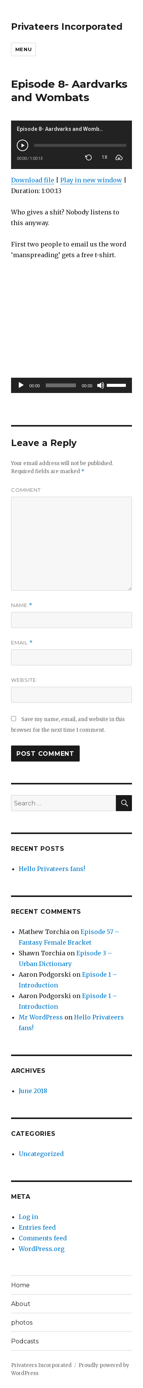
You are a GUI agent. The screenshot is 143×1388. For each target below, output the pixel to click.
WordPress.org (41, 1249)
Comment (26, 490)
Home (20, 1285)
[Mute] (100, 385)
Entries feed (37, 1227)
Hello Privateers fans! (52, 869)
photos (21, 1322)
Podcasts (25, 1341)
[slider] (61, 385)
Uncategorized (41, 1154)
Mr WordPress (41, 1017)
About (21, 1303)
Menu (23, 49)
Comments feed (43, 1238)
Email (22, 642)
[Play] (21, 385)
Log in (28, 1217)
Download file (32, 180)
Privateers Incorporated (66, 26)
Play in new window (91, 180)
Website (23, 680)
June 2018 (33, 1091)
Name (21, 605)
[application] (71, 385)
